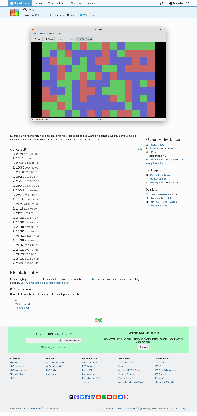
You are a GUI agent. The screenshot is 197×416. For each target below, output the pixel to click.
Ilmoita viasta (156, 144)
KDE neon (14, 378)
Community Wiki (125, 362)
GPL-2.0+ (154, 152)
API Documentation (55, 362)
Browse (144, 347)
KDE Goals (51, 370)
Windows (87, 15)
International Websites (165, 382)
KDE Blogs (87, 366)
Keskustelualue (157, 178)
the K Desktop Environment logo (126, 408)
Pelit (36, 15)
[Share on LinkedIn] (93, 395)
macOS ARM (22, 304)
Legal (184, 408)
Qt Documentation (54, 366)
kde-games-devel (159, 194)
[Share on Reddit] (98, 395)
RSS (138, 148)
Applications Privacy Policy (130, 382)
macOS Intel (22, 307)
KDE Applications (18, 366)
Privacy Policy (124, 378)
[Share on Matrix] (71, 395)
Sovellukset (20, 4)
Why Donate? (63, 334)
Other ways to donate (53, 347)
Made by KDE (181, 3)
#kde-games (156, 182)
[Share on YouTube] (109, 395)
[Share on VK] (120, 395)
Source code (52, 374)
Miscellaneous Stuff (91, 378)
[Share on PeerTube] (115, 395)
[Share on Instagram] (126, 395)
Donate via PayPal (71, 341)
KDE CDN (88, 279)
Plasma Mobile (17, 374)
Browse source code (161, 148)
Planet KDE (87, 370)
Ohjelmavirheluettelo (160, 198)
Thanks (85, 382)
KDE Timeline (161, 374)
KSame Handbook (159, 175)
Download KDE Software (129, 370)
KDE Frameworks (18, 370)
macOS (73, 15)
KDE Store (159, 362)
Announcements (89, 362)
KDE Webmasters (32, 408)
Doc (165, 201)
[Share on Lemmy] (104, 395)
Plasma (13, 362)
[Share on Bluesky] (82, 395)
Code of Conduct (126, 374)
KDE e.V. (158, 366)
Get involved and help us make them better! (44, 282)
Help (120, 366)
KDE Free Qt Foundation (165, 370)
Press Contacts (89, 374)
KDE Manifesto (161, 378)
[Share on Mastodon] (76, 395)
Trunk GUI (154, 201)
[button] (163, 3)
